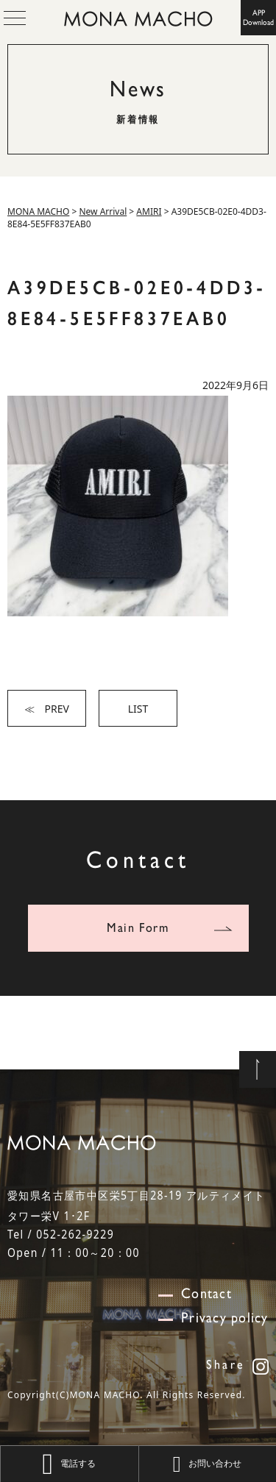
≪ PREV (46, 709)
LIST (138, 709)
